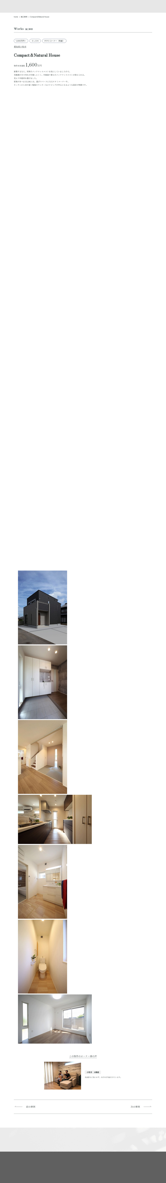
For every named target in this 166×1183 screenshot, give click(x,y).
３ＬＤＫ (35, 41)
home (16, 17)
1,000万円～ (21, 41)
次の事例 (136, 1106)
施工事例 (24, 17)
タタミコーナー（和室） (54, 41)
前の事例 (30, 1106)
